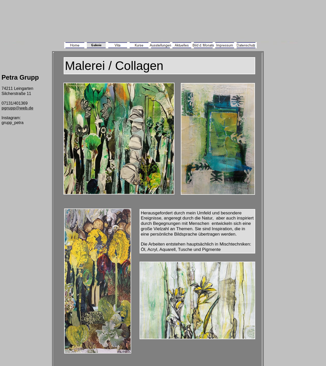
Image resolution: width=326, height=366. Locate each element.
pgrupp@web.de (17, 108)
